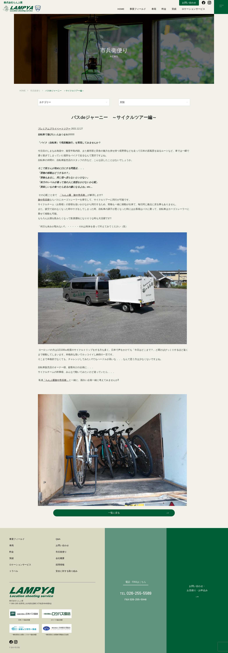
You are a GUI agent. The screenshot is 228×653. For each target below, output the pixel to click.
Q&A (58, 539)
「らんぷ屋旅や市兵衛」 (56, 380)
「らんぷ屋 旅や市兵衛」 (73, 195)
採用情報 (60, 564)
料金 (164, 9)
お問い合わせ (189, 2)
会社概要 (60, 558)
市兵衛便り (35, 91)
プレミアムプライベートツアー (54, 128)
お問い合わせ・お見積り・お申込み (197, 588)
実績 (174, 9)
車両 (154, 9)
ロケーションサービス (193, 9)
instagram (209, 2)
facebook (203, 2)
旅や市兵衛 (22, 8)
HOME (120, 9)
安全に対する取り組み (67, 571)
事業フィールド (138, 9)
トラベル (13, 571)
